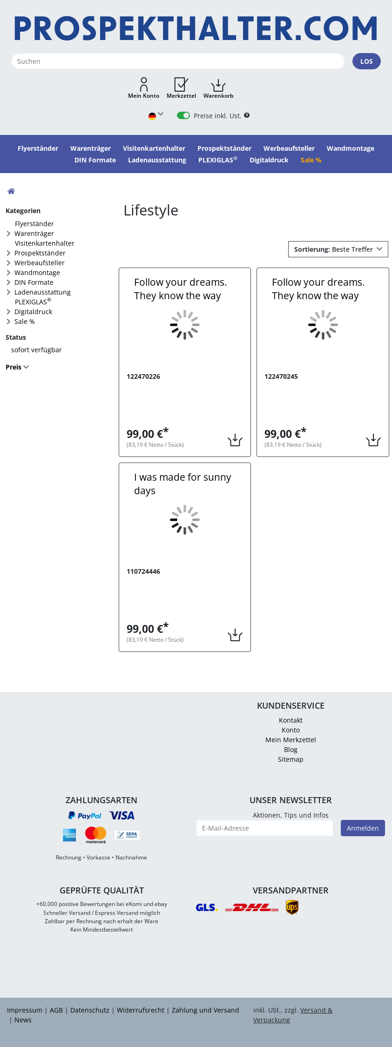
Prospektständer (40, 252)
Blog (290, 749)
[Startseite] (196, 28)
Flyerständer (34, 223)
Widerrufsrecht (140, 1010)
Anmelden (363, 828)
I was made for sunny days (182, 483)
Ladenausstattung (42, 292)
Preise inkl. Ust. (218, 115)
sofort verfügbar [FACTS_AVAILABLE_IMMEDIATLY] (36, 349)
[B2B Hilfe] (246, 116)
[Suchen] (178, 61)
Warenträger (34, 233)
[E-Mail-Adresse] (264, 828)
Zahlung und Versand (205, 1010)
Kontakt (291, 720)
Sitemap (291, 759)
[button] (143, 88)
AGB (56, 1010)
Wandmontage (37, 272)
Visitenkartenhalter (44, 243)
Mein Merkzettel (290, 739)
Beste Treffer (334, 249)
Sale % (24, 321)
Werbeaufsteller (39, 262)
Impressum (24, 1010)
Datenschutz (89, 1010)
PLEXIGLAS (33, 301)
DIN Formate (34, 282)
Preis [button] (14, 366)
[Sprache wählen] (155, 115)
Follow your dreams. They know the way (180, 288)
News (23, 1019)
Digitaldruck (33, 311)
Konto (291, 729)
